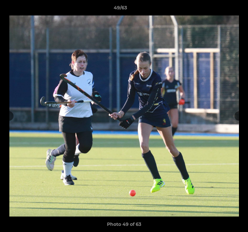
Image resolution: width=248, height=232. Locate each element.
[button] (225, 9)
